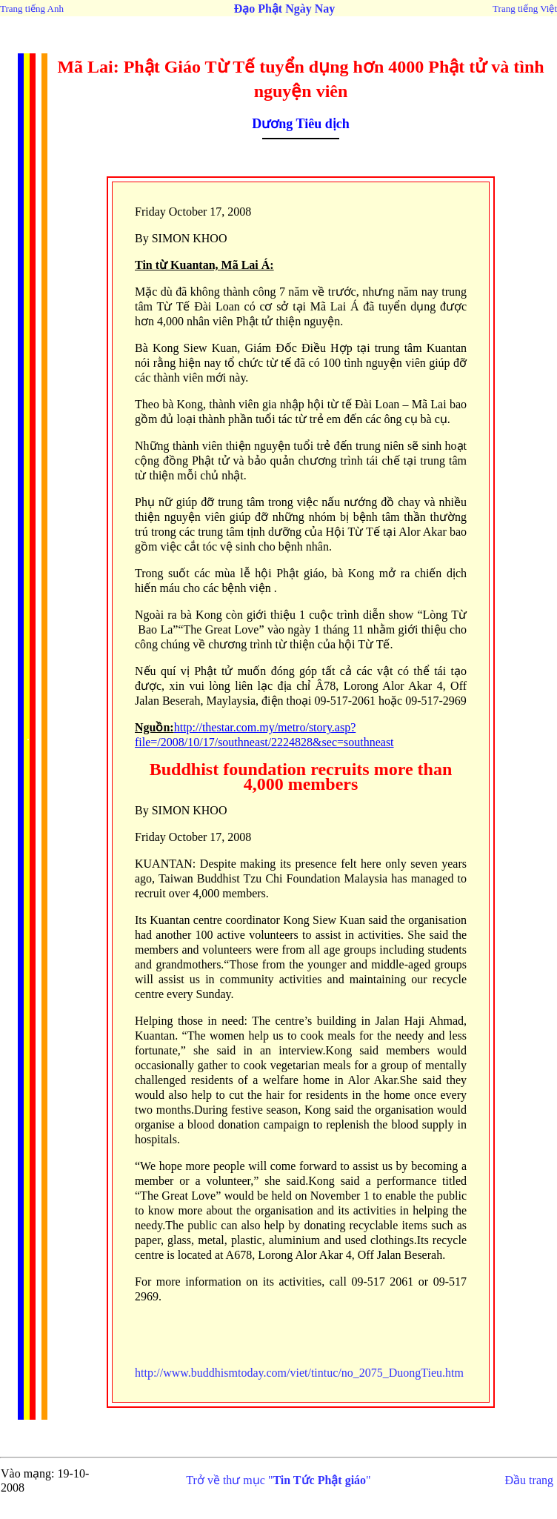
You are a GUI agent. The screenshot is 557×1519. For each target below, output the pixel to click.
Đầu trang (529, 1480)
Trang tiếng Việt (525, 8)
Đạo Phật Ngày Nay (285, 8)
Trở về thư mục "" (278, 1480)
